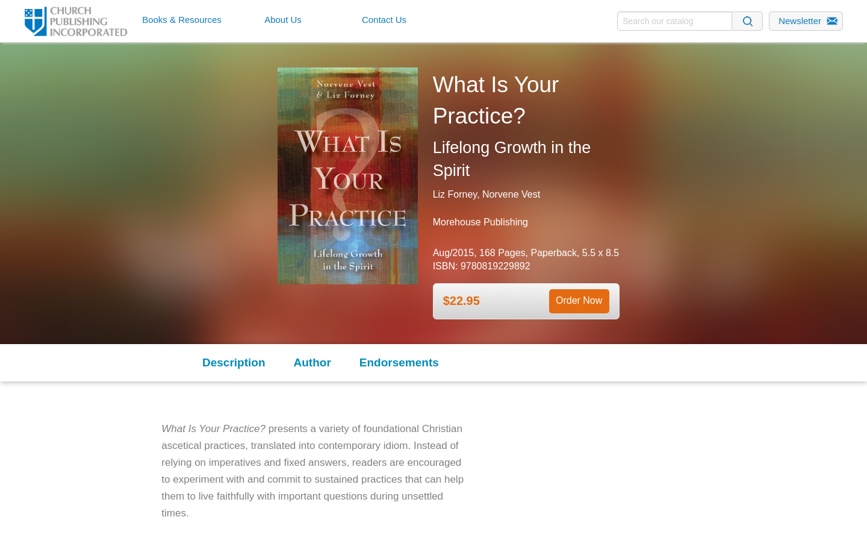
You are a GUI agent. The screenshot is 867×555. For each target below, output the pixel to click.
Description (234, 362)
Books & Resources (182, 19)
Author (312, 362)
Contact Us (384, 19)
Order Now (579, 300)
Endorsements (399, 362)
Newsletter (799, 21)
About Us (283, 19)
